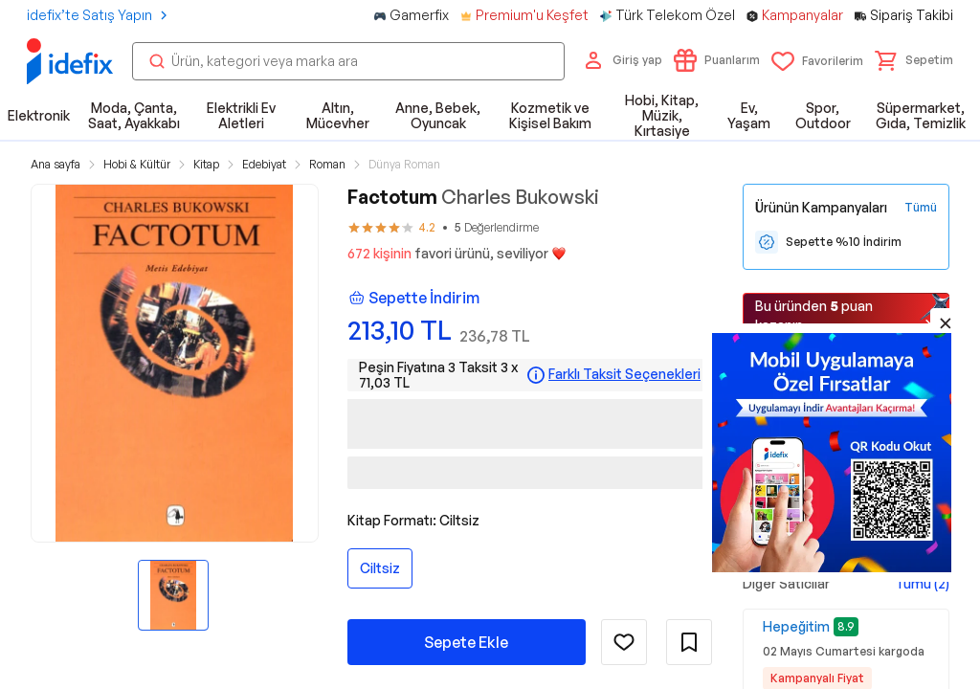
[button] (914, 60)
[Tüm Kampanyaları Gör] (920, 207)
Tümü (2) (922, 583)
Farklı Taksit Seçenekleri (624, 374)
